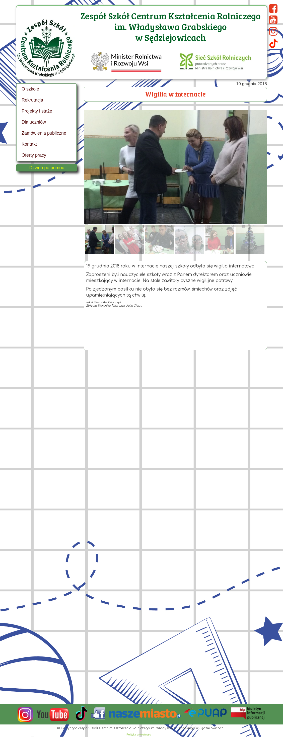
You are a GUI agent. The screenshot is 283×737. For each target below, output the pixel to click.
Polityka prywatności (139, 734)
